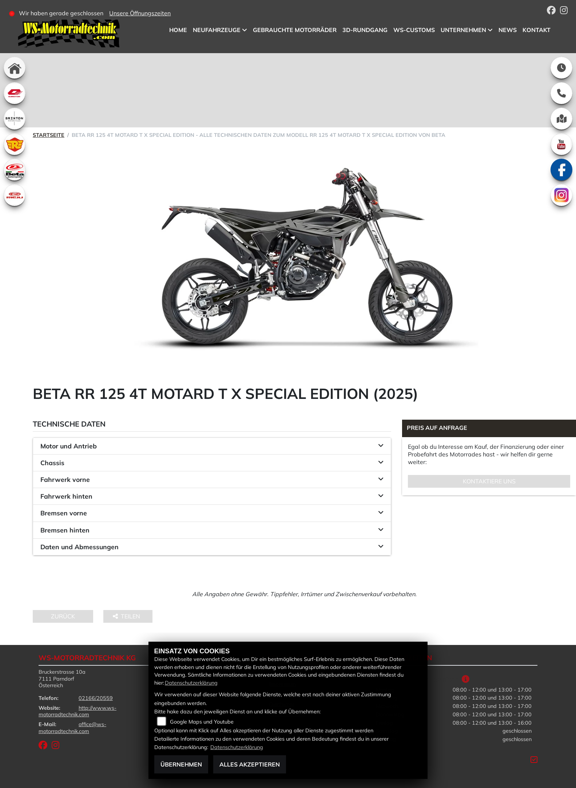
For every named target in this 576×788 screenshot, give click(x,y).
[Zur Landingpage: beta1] (14, 170)
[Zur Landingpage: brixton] (14, 119)
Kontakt (537, 29)
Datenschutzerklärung (191, 683)
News (507, 29)
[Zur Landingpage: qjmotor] (14, 93)
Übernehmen (181, 764)
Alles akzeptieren (249, 764)
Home (178, 29)
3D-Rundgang (365, 29)
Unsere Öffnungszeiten (140, 13)
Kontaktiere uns (489, 481)
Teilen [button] (127, 616)
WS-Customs (414, 29)
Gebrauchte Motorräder (295, 29)
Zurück (63, 616)
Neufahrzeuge (217, 29)
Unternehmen (463, 29)
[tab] (212, 446)
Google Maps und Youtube (202, 721)
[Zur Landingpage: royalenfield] (14, 144)
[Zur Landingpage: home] (14, 68)
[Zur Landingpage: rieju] (14, 195)
